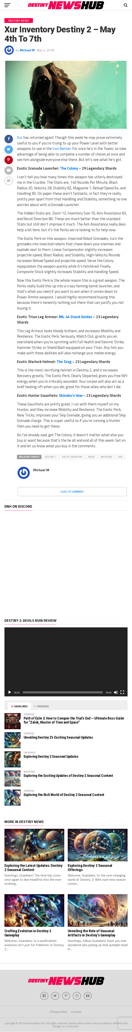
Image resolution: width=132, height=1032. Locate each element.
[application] (66, 661)
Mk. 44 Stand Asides (75, 317)
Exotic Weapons (72, 457)
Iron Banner (62, 148)
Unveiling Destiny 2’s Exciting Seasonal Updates (58, 737)
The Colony (69, 168)
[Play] (10, 692)
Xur (19, 137)
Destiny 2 (50, 457)
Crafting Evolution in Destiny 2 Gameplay (27, 933)
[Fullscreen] (122, 692)
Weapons (106, 457)
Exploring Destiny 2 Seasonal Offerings (90, 867)
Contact (76, 1012)
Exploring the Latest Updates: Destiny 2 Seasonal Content (33, 867)
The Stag (64, 361)
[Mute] (116, 692)
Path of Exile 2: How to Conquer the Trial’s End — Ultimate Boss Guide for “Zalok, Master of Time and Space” (74, 720)
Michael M (27, 50)
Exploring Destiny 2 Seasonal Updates (51, 756)
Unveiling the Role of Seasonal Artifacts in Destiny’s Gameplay (91, 933)
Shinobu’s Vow (70, 395)
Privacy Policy (58, 1012)
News (91, 457)
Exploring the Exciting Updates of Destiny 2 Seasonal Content (68, 775)
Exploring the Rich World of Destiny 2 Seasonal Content (64, 795)
